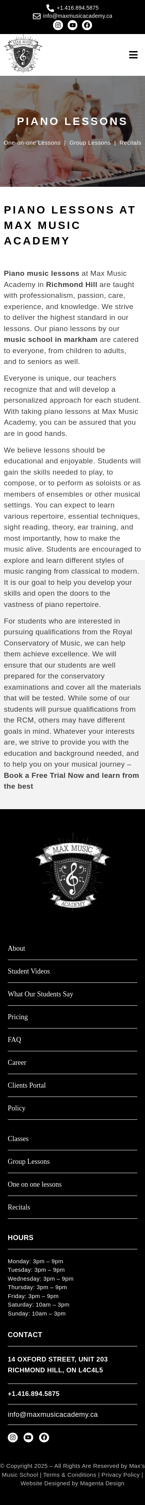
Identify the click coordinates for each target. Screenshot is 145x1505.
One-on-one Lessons (32, 142)
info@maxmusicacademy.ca (78, 16)
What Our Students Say (40, 994)
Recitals (130, 142)
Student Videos (29, 971)
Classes (18, 1139)
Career (17, 1062)
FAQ (14, 1040)
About (16, 948)
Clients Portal (27, 1085)
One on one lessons (34, 1184)
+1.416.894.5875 (78, 8)
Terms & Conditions (69, 1474)
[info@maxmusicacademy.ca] (37, 16)
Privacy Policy (121, 1474)
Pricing (18, 1017)
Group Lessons (91, 142)
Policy (17, 1108)
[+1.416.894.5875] (50, 8)
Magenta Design (102, 1483)
